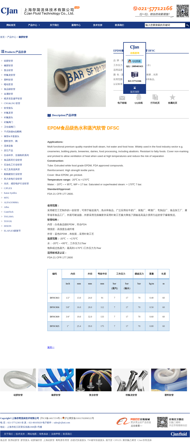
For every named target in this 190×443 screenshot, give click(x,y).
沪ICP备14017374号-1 (51, 418)
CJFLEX (8, 188)
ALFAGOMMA (11, 202)
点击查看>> (136, 425)
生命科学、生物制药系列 (16, 155)
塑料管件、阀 (11, 141)
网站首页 (10, 25)
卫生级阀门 (9, 127)
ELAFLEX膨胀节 (12, 230)
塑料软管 (8, 79)
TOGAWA (9, 216)
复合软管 (8, 70)
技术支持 (97, 25)
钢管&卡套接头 (11, 136)
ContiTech (8, 212)
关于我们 (54, 25)
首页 (2, 37)
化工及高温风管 (12, 169)
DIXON (7, 226)
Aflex (6, 207)
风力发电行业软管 (13, 179)
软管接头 (8, 108)
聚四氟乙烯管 (129, 440)
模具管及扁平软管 (13, 98)
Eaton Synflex (10, 193)
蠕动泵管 (8, 84)
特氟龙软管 (9, 75)
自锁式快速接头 (78, 440)
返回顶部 (134, 91)
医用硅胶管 (13, 440)
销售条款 (43, 434)
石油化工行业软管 (13, 164)
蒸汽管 (109, 440)
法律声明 (55, 434)
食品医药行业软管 (13, 160)
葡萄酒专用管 (62, 440)
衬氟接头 (8, 117)
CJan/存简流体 (144, 440)
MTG (6, 197)
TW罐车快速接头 (96, 440)
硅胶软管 (8, 60)
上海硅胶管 (49, 440)
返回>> (51, 347)
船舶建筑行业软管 (13, 174)
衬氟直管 (8, 112)
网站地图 (32, 434)
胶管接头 (25, 440)
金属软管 (8, 94)
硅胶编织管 (36, 440)
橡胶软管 (8, 65)
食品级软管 (9, 89)
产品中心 (32, 25)
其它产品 (8, 150)
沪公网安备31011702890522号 (78, 418)
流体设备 (8, 145)
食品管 (3, 440)
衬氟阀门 (8, 122)
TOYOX (8, 221)
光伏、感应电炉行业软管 (16, 183)
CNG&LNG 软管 (12, 103)
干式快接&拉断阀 (13, 131)
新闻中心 (76, 25)
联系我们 (119, 25)
